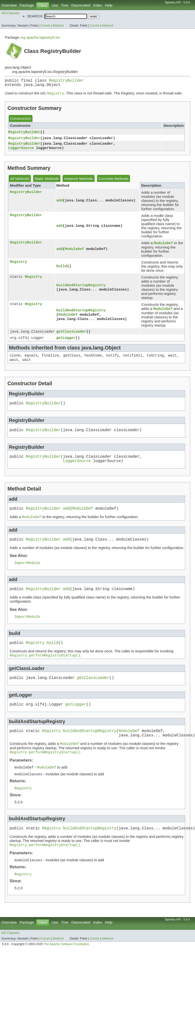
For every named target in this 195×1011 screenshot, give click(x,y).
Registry (18, 265)
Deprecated (80, 5)
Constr (45, 25)
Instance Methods (78, 182)
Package (27, 5)
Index (97, 5)
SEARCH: (35, 16)
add (59, 203)
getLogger (66, 342)
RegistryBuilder (66, 81)
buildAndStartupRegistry (80, 288)
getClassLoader (71, 336)
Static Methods (47, 182)
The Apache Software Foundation (66, 968)
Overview (9, 5)
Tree (64, 5)
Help (108, 5)
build (61, 269)
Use (55, 5)
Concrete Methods (113, 182)
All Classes (10, 13)
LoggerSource (21, 151)
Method (58, 25)
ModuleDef (74, 252)
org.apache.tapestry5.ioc (40, 37)
